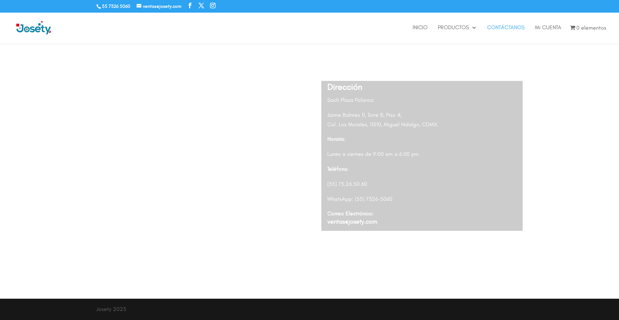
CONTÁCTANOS (506, 28)
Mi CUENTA (548, 28)
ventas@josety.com (352, 221)
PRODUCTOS (453, 28)
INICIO (420, 28)
